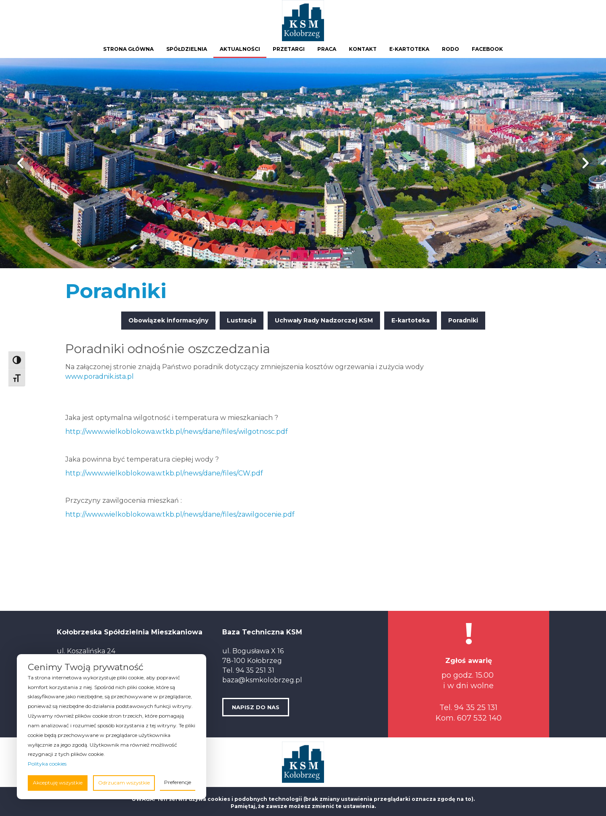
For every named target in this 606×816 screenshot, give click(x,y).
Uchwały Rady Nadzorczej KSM (324, 320)
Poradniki (463, 320)
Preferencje (177, 782)
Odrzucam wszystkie (124, 782)
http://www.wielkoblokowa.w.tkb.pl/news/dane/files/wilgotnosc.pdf (176, 432)
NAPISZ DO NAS (255, 707)
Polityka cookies (47, 764)
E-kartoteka (410, 320)
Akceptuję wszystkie (57, 782)
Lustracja (241, 320)
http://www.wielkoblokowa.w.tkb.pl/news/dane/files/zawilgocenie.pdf (180, 514)
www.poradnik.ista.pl (99, 376)
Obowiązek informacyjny (168, 320)
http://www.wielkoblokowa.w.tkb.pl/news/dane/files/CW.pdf (164, 473)
